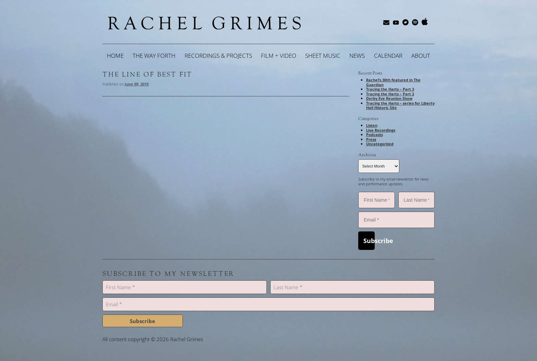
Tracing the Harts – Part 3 (390, 89)
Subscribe (369, 241)
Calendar (388, 55)
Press (371, 139)
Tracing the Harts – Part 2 (390, 93)
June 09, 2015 (137, 83)
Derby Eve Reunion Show (389, 98)
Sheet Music (322, 55)
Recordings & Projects (218, 55)
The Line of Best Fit (147, 74)
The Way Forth (154, 55)
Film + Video (278, 55)
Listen (371, 125)
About (420, 55)
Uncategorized (380, 143)
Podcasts (374, 134)
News (357, 55)
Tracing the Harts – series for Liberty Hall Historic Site (400, 105)
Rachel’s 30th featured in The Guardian (393, 82)
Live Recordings (380, 130)
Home (115, 55)
